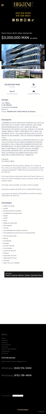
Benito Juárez (17, 33)
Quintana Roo (27, 33)
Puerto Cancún (6, 33)
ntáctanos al (7, 396)
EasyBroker (41, 411)
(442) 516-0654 (23, 368)
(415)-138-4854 (23, 375)
